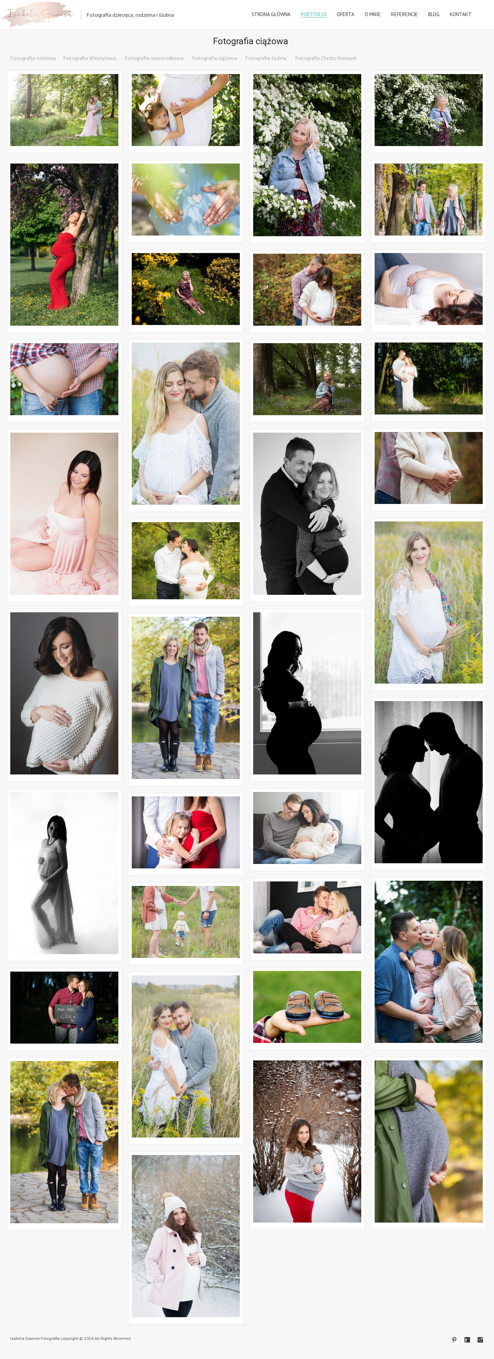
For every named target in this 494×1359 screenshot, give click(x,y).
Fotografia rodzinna (33, 58)
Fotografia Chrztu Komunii (325, 58)
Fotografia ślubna (265, 58)
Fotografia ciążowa (214, 58)
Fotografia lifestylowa (89, 58)
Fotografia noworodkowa (154, 58)
